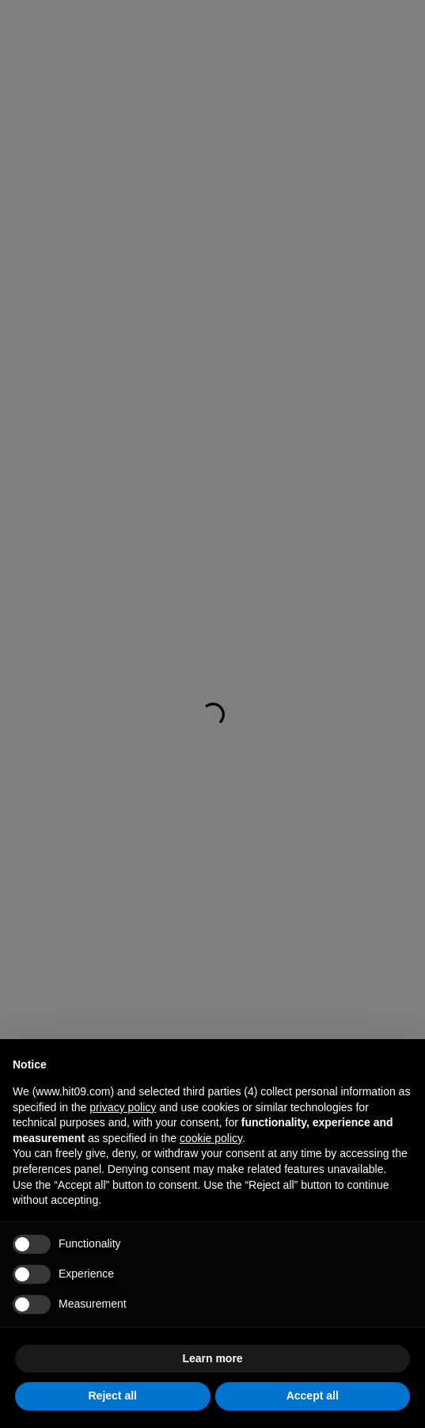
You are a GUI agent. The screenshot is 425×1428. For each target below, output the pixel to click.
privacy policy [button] (122, 1107)
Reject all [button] (113, 1395)
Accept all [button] (312, 1395)
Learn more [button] (212, 1358)
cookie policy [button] (211, 1138)
